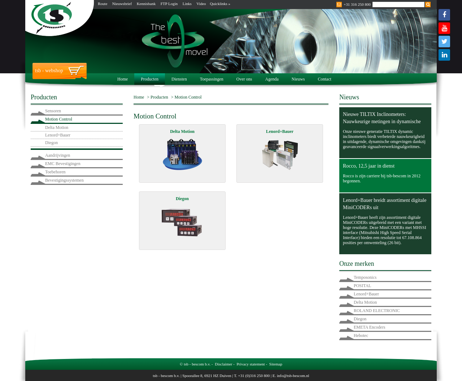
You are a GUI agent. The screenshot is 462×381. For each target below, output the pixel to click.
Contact (324, 79)
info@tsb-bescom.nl (293, 375)
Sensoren (53, 110)
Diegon (51, 142)
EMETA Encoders (369, 327)
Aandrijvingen (57, 155)
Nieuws (298, 79)
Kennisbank (146, 3)
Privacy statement (250, 364)
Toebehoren (55, 171)
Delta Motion (56, 127)
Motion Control (58, 119)
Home (122, 79)
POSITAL (362, 285)
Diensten (179, 79)
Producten (149, 79)
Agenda (271, 79)
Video (201, 3)
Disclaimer (223, 364)
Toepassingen (211, 79)
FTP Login (169, 3)
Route (102, 3)
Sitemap (275, 364)
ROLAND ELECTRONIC (377, 310)
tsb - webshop (49, 70)
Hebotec (361, 335)
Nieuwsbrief (122, 3)
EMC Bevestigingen (62, 163)
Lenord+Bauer (57, 135)
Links (187, 3)
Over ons (244, 79)
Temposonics (365, 277)
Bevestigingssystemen (64, 180)
